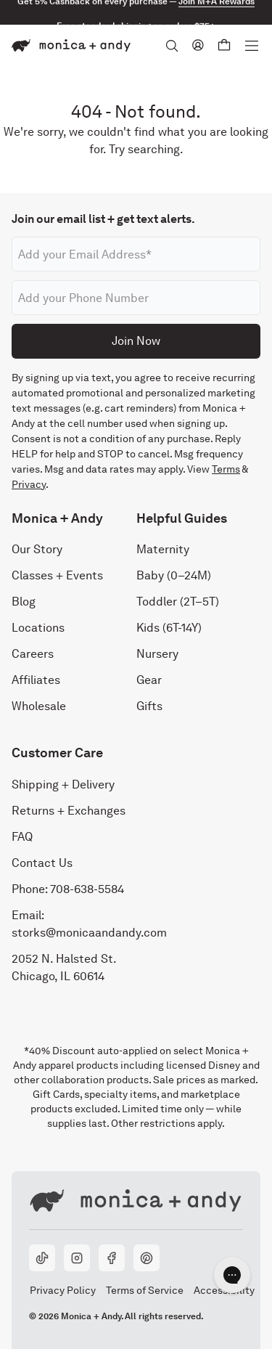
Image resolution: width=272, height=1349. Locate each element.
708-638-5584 (87, 889)
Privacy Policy (62, 1290)
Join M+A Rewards (216, 12)
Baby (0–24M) (173, 575)
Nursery (157, 654)
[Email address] (136, 254)
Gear (149, 680)
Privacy (29, 484)
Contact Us (42, 863)
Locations (38, 628)
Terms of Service (144, 1290)
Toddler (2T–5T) (177, 601)
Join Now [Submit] (136, 341)
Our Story (37, 549)
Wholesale (39, 706)
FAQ (22, 837)
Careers (33, 654)
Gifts (149, 706)
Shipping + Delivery (63, 784)
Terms (226, 469)
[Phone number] (136, 297)
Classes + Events (57, 575)
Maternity (162, 549)
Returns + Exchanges (68, 811)
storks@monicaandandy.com (89, 933)
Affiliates (36, 680)
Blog (24, 601)
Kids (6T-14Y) (169, 628)
